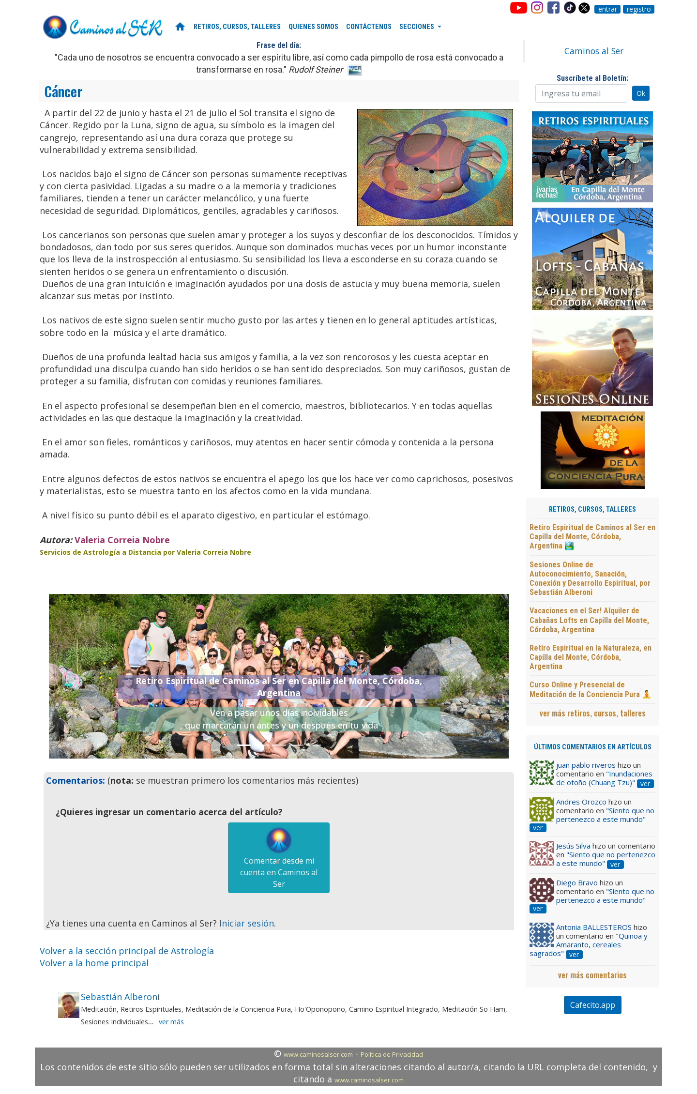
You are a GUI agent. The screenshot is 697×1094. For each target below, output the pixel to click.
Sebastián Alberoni (120, 997)
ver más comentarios (592, 975)
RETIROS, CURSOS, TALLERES (237, 27)
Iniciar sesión (246, 923)
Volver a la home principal (94, 963)
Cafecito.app (592, 1005)
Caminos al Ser (593, 51)
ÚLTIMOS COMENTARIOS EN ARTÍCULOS (593, 747)
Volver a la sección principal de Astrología (127, 951)
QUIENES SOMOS (313, 27)
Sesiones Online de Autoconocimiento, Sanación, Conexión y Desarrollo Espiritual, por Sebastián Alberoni (590, 578)
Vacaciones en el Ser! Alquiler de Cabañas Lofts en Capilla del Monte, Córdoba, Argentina (589, 620)
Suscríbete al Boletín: (592, 78)
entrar (607, 9)
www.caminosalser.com (318, 1054)
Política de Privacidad (392, 1054)
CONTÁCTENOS (369, 27)
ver (645, 783)
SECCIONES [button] (417, 27)
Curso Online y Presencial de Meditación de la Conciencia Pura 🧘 (591, 689)
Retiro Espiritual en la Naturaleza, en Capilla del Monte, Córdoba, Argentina (591, 657)
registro (639, 9)
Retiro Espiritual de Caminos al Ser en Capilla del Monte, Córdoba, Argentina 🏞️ (592, 536)
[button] (83, 676)
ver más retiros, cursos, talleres (593, 713)
